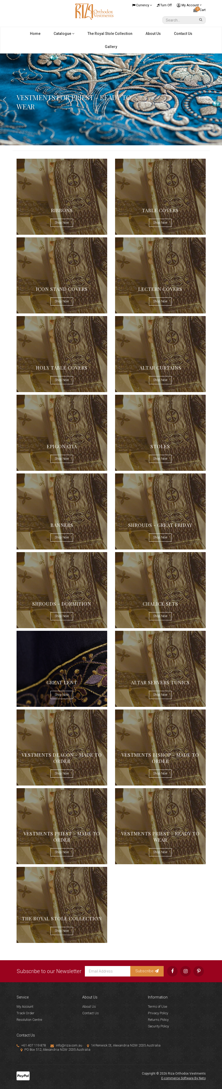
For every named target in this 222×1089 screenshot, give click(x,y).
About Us (153, 33)
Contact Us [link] (90, 1013)
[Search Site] (201, 20)
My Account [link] (25, 1006)
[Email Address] (107, 971)
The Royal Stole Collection (109, 33)
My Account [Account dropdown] (189, 5)
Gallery (111, 47)
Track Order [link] (25, 1013)
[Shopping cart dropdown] (199, 10)
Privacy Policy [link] (158, 1013)
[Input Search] (180, 20)
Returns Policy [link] (158, 1020)
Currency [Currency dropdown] (142, 5)
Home (35, 33)
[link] (172, 971)
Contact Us (183, 33)
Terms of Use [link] (157, 1006)
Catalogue (64, 33)
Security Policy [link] (158, 1026)
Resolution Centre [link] (29, 1020)
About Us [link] (89, 1006)
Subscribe (147, 971)
